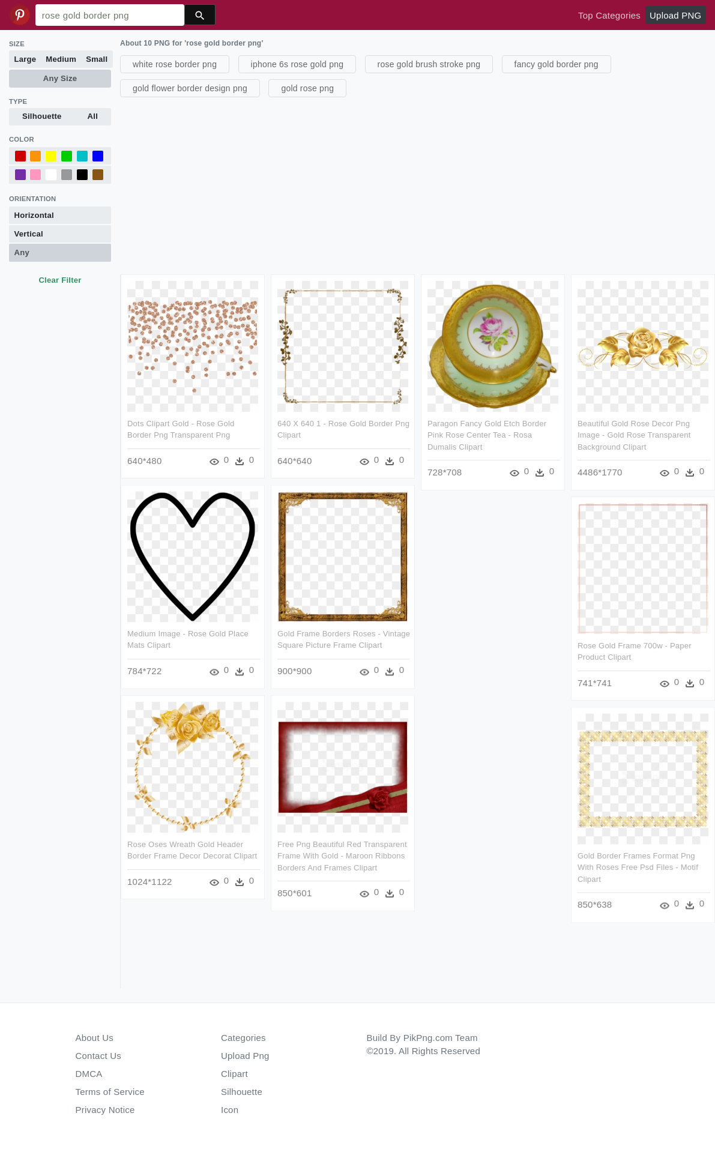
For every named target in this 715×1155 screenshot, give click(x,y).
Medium (61, 59)
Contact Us (98, 1056)
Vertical (28, 233)
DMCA (89, 1074)
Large (25, 59)
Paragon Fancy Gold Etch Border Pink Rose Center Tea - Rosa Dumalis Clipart (486, 435)
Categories (243, 1038)
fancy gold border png (556, 64)
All (93, 116)
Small (96, 59)
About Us (95, 1038)
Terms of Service (110, 1092)
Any (21, 252)
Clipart (234, 1074)
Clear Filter (59, 280)
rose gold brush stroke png (429, 64)
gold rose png (307, 88)
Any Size (60, 78)
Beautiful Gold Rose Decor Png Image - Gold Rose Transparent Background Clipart (633, 435)
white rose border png (175, 64)
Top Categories (609, 15)
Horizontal (34, 215)
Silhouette (42, 116)
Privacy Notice (105, 1110)
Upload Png (245, 1056)
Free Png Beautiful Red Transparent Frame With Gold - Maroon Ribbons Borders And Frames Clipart (342, 858)
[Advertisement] (416, 184)
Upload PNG (675, 15)
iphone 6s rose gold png (297, 64)
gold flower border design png (190, 88)
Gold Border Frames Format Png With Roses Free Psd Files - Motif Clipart (637, 867)
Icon (229, 1110)
